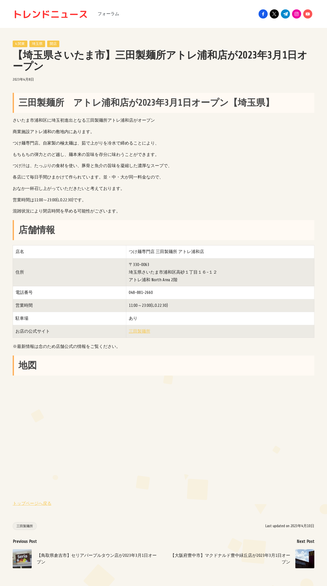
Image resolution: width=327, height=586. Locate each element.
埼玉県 (37, 44)
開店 (53, 44)
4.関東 (20, 44)
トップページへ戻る (32, 503)
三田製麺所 (139, 331)
